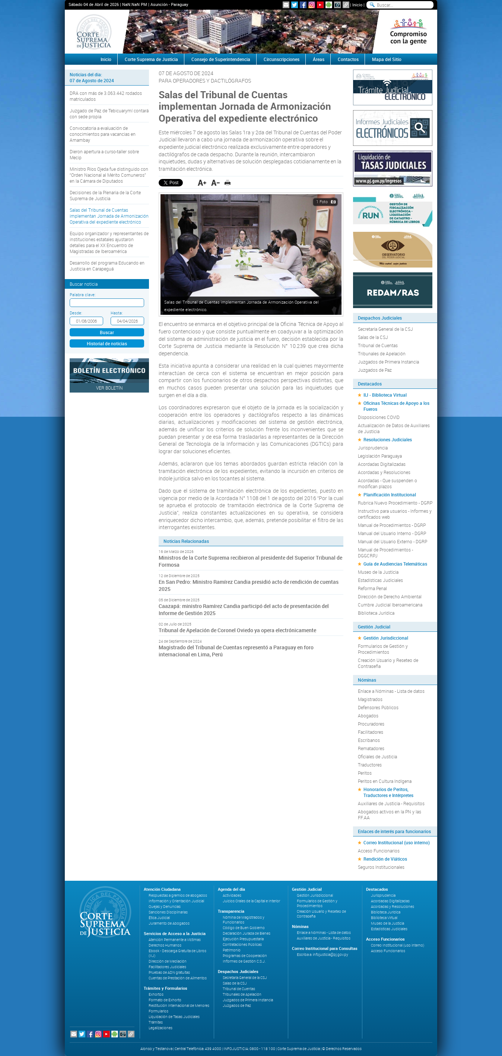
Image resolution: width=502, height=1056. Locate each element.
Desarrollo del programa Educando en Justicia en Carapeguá (107, 266)
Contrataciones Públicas (242, 944)
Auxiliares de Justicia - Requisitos (391, 803)
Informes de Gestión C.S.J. (244, 961)
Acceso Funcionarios (379, 851)
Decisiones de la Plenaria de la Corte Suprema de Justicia (105, 195)
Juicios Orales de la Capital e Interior (251, 901)
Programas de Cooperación (245, 955)
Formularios (158, 1011)
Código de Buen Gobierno (244, 927)
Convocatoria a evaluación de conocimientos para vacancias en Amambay (103, 134)
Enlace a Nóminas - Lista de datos (391, 691)
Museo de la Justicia (378, 572)
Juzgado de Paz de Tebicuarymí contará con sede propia (109, 113)
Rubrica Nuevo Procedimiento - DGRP (395, 503)
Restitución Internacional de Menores (179, 1005)
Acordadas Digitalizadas (382, 464)
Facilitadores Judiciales (167, 966)
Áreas (318, 59)
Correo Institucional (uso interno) (396, 842)
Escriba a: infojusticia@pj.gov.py (322, 954)
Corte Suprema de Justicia (151, 59)
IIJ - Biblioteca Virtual (385, 395)
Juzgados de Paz (375, 370)
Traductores (370, 765)
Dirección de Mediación (168, 961)
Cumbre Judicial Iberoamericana (390, 605)
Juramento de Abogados (169, 923)
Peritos (365, 773)
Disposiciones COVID (379, 417)
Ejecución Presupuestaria (243, 939)
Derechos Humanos (165, 945)
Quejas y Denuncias (165, 906)
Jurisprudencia (373, 448)
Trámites (156, 1022)
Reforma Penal (372, 588)
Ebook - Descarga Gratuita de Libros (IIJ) (177, 953)
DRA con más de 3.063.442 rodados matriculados (106, 96)
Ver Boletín (109, 388)
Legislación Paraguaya (380, 456)
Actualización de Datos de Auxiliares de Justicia (394, 428)
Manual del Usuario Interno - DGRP (392, 533)
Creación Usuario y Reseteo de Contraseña (388, 663)
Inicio (357, 4)
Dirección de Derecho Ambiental (390, 596)
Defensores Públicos (378, 707)
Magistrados (370, 699)
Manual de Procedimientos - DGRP (392, 525)
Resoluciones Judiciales (387, 439)
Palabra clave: (82, 294)
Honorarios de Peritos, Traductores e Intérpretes (388, 792)
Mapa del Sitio (386, 59)
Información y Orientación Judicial (176, 901)
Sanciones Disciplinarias (168, 912)
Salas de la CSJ (373, 337)
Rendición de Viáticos (385, 859)
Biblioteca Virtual (384, 917)
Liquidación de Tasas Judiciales (174, 1016)
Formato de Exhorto (165, 1000)
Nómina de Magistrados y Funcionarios (243, 920)
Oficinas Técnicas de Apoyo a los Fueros (396, 406)
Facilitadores (370, 732)
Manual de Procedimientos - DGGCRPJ (385, 553)
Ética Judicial (159, 917)
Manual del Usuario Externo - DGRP (392, 541)
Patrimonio (232, 950)
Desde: (76, 313)
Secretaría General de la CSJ (385, 329)
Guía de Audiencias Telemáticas (395, 564)
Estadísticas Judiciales (380, 580)
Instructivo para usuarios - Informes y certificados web (395, 514)
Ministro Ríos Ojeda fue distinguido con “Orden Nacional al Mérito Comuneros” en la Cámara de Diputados (109, 175)
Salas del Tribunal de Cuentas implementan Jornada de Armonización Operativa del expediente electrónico (109, 216)
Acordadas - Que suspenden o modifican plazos (387, 483)
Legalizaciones (160, 1027)
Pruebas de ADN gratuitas (169, 972)
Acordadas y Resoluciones (384, 472)
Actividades (232, 895)
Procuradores (371, 724)
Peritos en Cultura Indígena (385, 781)
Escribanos (369, 740)
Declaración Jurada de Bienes (246, 933)
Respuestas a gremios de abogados (178, 895)
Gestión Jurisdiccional (385, 638)
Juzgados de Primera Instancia (388, 362)
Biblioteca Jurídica (376, 613)
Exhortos (156, 994)
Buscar (107, 332)
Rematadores (371, 748)
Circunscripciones (281, 59)
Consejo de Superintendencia (220, 59)
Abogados (368, 716)
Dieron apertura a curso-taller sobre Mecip (104, 154)
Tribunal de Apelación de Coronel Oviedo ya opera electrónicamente (237, 630)
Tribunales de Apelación (382, 353)
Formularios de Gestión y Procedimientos (383, 649)
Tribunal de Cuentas (378, 345)
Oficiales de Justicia (377, 756)
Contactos (348, 59)
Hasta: (117, 313)
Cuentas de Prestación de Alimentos (178, 978)
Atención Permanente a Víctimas (175, 939)
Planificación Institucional (389, 494)
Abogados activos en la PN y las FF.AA (389, 814)
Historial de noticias (107, 343)
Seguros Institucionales (381, 867)
